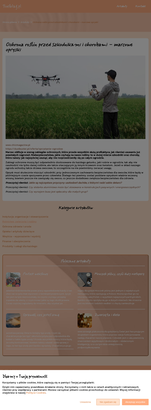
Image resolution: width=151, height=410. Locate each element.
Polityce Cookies (36, 393)
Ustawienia (85, 402)
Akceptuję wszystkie (135, 402)
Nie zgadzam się (108, 402)
